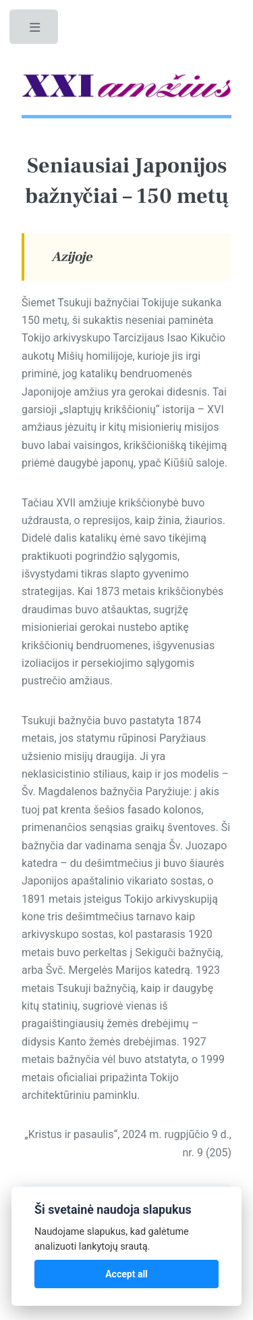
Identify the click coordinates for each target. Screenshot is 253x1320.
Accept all (126, 1274)
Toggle (35, 30)
